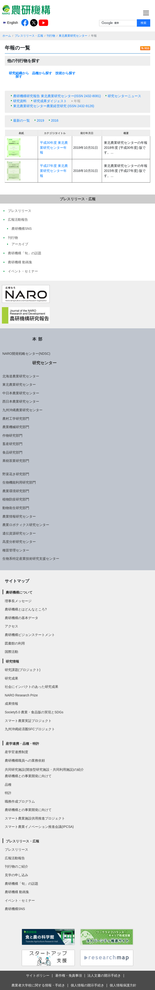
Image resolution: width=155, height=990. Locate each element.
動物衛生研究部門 (15, 508)
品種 (8, 784)
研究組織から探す (19, 74)
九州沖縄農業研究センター (22, 410)
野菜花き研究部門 (15, 474)
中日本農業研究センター (20, 393)
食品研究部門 (12, 452)
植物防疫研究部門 (15, 499)
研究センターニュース (124, 96)
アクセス (11, 626)
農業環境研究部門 (15, 491)
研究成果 (11, 678)
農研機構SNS (15, 909)
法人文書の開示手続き (104, 975)
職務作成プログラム (20, 801)
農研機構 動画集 (17, 892)
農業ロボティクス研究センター (25, 525)
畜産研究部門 (12, 444)
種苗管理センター (15, 550)
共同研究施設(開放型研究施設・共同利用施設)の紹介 (44, 769)
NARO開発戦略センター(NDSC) (26, 353)
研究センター (44, 362)
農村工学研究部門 (15, 418)
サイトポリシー (37, 975)
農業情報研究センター (19, 516)
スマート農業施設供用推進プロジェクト (35, 818)
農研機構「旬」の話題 (21, 883)
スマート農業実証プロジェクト (28, 721)
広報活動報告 (15, 858)
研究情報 (12, 661)
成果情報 (11, 703)
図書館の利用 (15, 643)
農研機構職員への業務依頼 (25, 760)
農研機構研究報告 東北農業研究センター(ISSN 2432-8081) (57, 96)
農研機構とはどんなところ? (26, 609)
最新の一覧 (21, 120)
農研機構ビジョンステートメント (30, 635)
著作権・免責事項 (68, 975)
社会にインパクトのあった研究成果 (31, 687)
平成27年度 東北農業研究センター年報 (54, 170)
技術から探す (65, 73)
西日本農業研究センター (20, 401)
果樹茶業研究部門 (15, 461)
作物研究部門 (12, 435)
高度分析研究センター (19, 542)
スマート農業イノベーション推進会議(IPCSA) (39, 827)
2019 (40, 120)
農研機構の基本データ (21, 618)
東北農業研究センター (73, 35)
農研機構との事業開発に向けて (28, 776)
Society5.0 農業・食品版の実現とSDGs (34, 712)
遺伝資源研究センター (19, 533)
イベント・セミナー (20, 900)
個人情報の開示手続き (87, 985)
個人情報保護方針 (123, 985)
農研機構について (19, 592)
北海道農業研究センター (20, 376)
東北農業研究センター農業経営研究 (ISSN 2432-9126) (53, 106)
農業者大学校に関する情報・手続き (38, 985)
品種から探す (42, 73)
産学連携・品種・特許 (22, 743)
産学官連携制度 (16, 752)
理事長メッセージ (18, 601)
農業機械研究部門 (15, 427)
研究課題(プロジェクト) (22, 670)
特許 (8, 793)
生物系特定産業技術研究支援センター (30, 558)
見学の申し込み (16, 875)
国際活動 (11, 652)
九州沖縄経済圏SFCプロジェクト (30, 729)
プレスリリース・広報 (29, 35)
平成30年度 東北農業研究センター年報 (54, 147)
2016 (55, 120)
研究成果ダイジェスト (50, 101)
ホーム (6, 35)
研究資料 (20, 101)
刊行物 (51, 35)
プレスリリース (16, 849)
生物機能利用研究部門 (19, 482)
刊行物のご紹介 (16, 866)
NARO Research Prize (21, 695)
